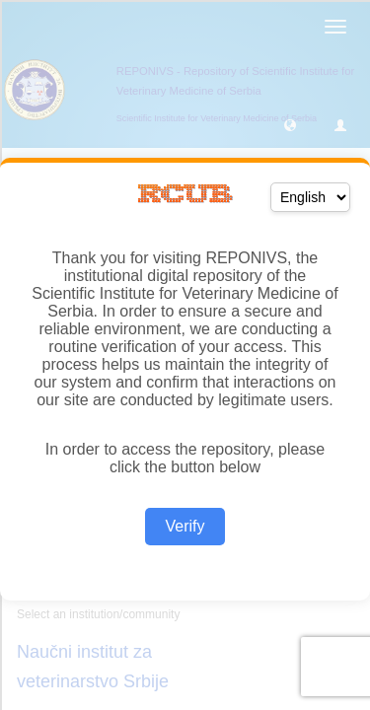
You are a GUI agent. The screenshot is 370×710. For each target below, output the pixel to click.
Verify (184, 526)
